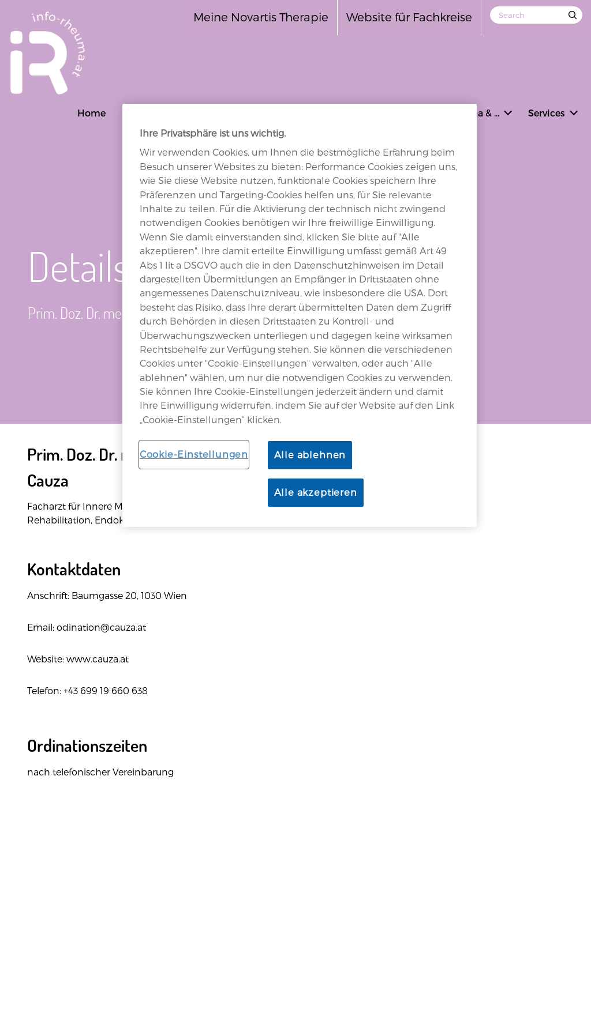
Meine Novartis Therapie (260, 17)
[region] (299, 315)
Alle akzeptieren (315, 492)
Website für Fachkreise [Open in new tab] (409, 17)
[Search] (536, 15)
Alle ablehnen (310, 454)
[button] (508, 111)
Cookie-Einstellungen (194, 454)
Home (91, 112)
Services (546, 112)
